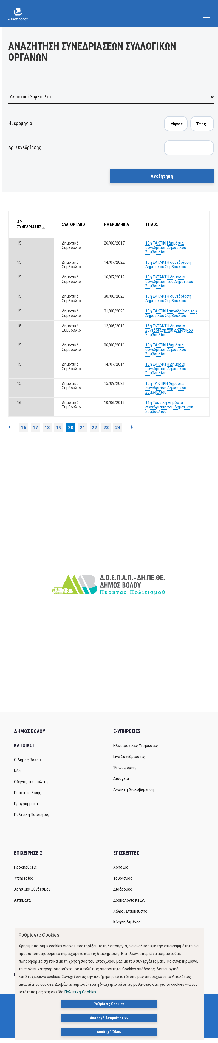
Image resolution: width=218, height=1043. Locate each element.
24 (118, 427)
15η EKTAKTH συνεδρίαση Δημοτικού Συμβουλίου (168, 264)
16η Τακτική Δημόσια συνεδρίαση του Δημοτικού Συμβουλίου (169, 407)
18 (47, 427)
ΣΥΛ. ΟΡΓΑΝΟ (73, 224)
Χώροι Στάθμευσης (130, 911)
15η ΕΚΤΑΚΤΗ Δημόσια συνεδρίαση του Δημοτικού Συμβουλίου (169, 281)
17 (35, 427)
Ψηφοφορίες (125, 767)
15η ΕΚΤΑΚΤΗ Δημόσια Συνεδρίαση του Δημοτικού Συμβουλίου (169, 330)
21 (82, 427)
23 (106, 427)
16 (23, 427)
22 (94, 427)
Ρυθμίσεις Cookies (109, 1004)
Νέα (17, 771)
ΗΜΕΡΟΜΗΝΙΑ (116, 224)
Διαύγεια (121, 778)
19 (59, 427)
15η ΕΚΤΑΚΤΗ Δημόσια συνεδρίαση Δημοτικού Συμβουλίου (165, 368)
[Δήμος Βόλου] (18, 13)
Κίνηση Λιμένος (127, 922)
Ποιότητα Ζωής (27, 793)
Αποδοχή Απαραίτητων (109, 1018)
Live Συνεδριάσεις (129, 756)
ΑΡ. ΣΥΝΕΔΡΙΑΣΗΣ (31, 224)
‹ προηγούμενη (9, 427)
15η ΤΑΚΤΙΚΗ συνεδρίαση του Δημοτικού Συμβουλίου (171, 313)
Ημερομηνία (20, 123)
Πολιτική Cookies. (81, 992)
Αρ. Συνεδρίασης (24, 147)
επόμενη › (132, 427)
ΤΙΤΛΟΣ (151, 224)
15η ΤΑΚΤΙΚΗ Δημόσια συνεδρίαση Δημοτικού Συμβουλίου (165, 247)
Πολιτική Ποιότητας (31, 814)
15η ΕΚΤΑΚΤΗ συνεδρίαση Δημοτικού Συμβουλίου (168, 298)
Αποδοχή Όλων (109, 1032)
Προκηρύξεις (25, 867)
